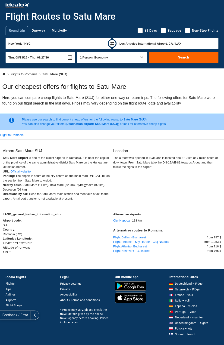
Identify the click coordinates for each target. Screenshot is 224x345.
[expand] (4, 315)
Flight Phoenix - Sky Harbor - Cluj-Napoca (141, 241)
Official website (20, 171)
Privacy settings (71, 283)
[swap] (112, 43)
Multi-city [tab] (59, 30)
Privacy (65, 289)
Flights (10, 283)
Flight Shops (14, 305)
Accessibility (68, 294)
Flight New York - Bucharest (131, 251)
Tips (8, 289)
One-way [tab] (38, 30)
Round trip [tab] (17, 30)
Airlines (11, 294)
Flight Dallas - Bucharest (129, 237)
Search (183, 57)
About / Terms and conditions (80, 300)
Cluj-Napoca (121, 220)
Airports (11, 300)
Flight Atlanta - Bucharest (130, 246)
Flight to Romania (12, 135)
